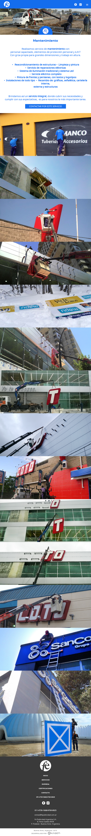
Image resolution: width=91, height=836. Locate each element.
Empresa (45, 784)
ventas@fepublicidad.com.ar (45, 815)
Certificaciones (45, 788)
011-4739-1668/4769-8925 (45, 797)
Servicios (46, 780)
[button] (87, 5)
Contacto (45, 793)
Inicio (45, 775)
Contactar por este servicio (45, 106)
